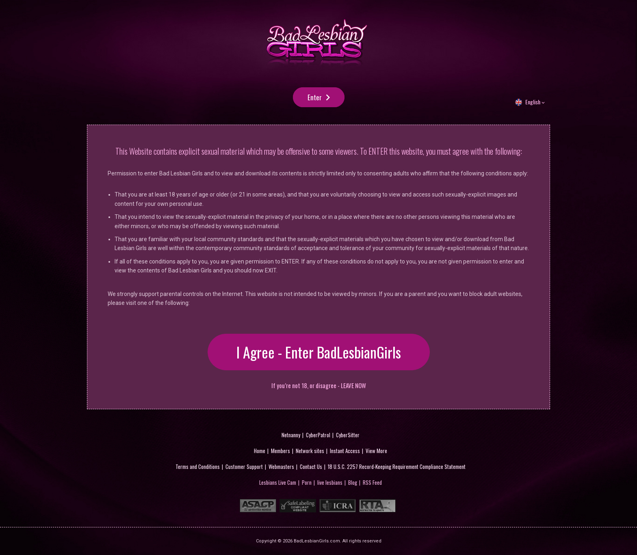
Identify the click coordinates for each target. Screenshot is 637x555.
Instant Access (345, 451)
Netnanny (291, 435)
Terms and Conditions (198, 466)
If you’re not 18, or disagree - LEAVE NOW (318, 385)
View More (376, 451)
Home (259, 451)
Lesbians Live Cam (277, 482)
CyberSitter (348, 435)
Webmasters (281, 466)
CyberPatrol (318, 435)
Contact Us (311, 466)
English (532, 101)
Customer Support (244, 466)
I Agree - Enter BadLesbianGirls (318, 352)
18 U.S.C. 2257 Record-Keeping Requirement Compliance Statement (397, 466)
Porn (307, 482)
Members (280, 451)
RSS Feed (372, 482)
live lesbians (329, 482)
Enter (315, 97)
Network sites (310, 451)
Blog (352, 482)
